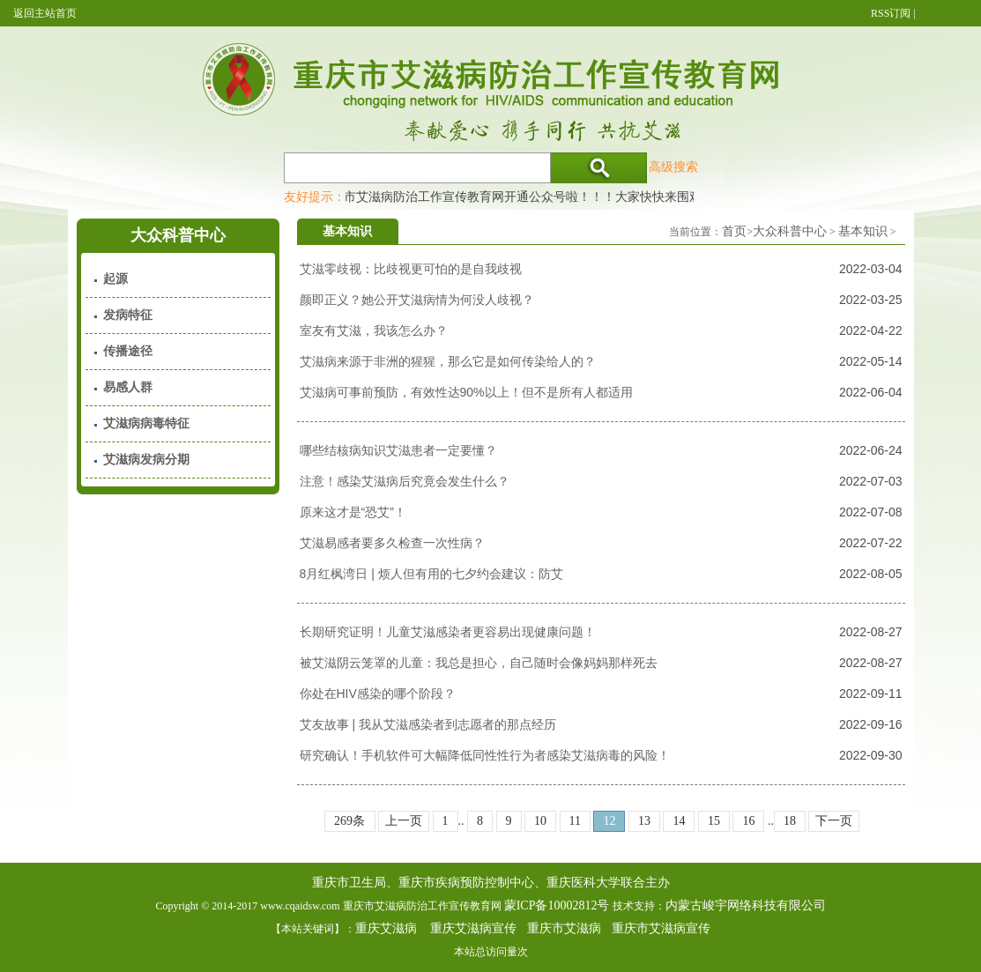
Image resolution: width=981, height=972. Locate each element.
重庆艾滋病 (386, 928)
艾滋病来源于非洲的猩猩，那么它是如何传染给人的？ (448, 361)
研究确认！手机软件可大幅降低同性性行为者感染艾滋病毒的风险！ (485, 755)
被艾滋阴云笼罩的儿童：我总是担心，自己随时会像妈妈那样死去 (479, 663)
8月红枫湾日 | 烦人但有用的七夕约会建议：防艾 (431, 574)
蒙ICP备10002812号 (557, 905)
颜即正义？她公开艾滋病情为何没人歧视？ (417, 300)
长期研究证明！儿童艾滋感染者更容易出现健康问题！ (448, 632)
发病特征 (127, 315)
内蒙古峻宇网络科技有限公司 (745, 905)
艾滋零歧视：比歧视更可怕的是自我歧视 (411, 269)
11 (575, 820)
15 (714, 820)
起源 (115, 279)
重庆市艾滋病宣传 (661, 928)
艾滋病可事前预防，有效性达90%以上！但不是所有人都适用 (466, 392)
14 (679, 820)
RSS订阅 (890, 13)
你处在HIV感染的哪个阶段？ (378, 693)
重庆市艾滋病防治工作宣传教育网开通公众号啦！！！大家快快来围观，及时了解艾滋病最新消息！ (593, 196)
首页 (734, 231)
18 (790, 820)
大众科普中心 (790, 231)
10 (540, 820)
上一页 (403, 820)
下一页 (833, 820)
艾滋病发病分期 (146, 459)
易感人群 (127, 387)
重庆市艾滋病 (564, 928)
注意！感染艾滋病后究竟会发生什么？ (404, 481)
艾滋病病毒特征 (146, 423)
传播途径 (127, 351)
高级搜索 (673, 167)
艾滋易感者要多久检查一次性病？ (392, 543)
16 (748, 820)
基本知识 (863, 231)
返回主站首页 (45, 13)
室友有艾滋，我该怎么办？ (374, 330)
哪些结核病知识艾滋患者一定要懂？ (398, 450)
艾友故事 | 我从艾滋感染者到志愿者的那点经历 (428, 724)
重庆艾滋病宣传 (473, 928)
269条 (349, 820)
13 (644, 820)
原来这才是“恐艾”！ (353, 512)
